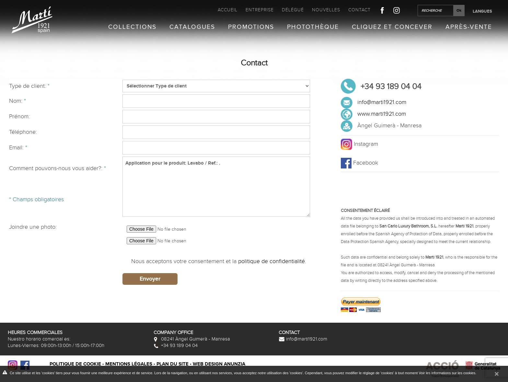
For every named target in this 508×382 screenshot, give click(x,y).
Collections (132, 27)
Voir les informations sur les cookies (447, 373)
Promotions (251, 27)
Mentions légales (128, 364)
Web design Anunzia (219, 364)
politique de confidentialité (271, 261)
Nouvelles (326, 10)
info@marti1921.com (381, 102)
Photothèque (313, 27)
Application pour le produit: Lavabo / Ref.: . (216, 186)
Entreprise (260, 10)
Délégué (293, 10)
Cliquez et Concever (392, 27)
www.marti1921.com (381, 113)
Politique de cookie (75, 364)
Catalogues (192, 27)
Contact (359, 10)
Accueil (227, 10)
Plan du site (172, 364)
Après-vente (468, 27)
